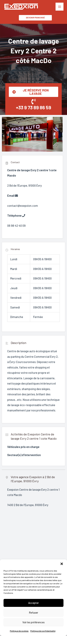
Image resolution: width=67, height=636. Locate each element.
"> (33, 557)
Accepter (33, 602)
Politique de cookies (19, 631)
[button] (61, 564)
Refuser (33, 612)
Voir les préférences (33, 622)
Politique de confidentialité (42, 631)
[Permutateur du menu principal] (59, 7)
